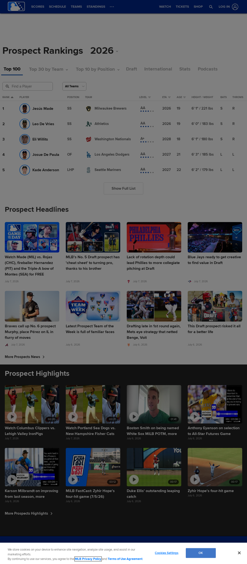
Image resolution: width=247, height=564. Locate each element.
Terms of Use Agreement (125, 559)
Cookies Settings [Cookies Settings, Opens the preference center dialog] (166, 553)
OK (201, 553)
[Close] (239, 552)
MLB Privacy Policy (88, 559)
